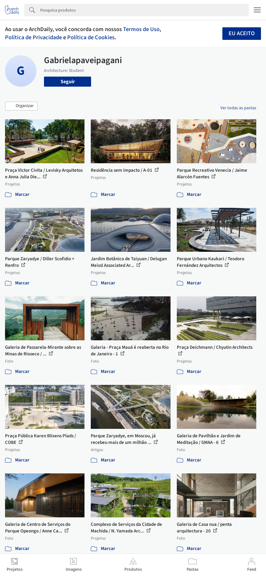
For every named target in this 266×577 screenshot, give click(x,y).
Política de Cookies (91, 37)
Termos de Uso (141, 29)
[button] (21, 106)
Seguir (68, 81)
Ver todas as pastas (238, 108)
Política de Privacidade (33, 37)
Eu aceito (242, 33)
